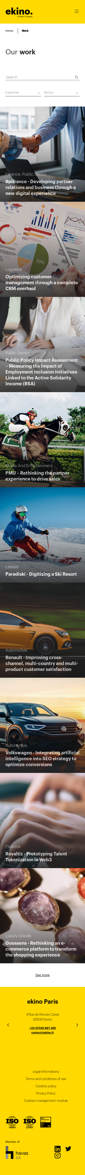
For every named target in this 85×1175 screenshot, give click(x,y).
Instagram (57, 1155)
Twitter (68, 1148)
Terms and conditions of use (46, 1079)
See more (42, 975)
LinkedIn (57, 1148)
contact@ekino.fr (42, 1032)
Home (9, 31)
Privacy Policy (46, 1093)
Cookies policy (46, 1086)
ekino (19, 11)
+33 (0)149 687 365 (42, 1028)
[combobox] (23, 93)
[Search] (77, 77)
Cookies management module (46, 1100)
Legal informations (46, 1071)
